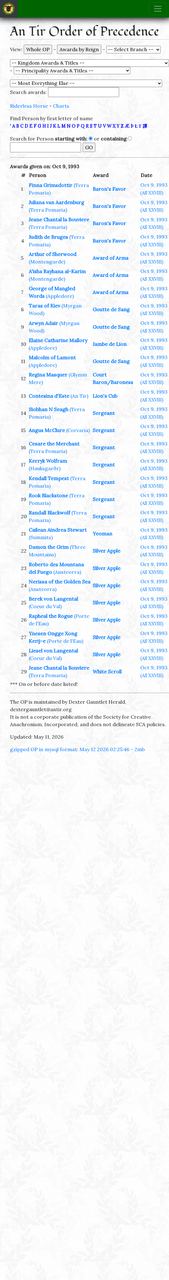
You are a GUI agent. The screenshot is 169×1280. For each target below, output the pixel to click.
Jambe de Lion (110, 344)
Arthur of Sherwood (52, 254)
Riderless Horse (29, 106)
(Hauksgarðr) (44, 468)
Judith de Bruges (48, 237)
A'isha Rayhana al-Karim (57, 271)
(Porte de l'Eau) (65, 641)
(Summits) (41, 537)
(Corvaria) (78, 430)
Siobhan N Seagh (48, 409)
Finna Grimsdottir (50, 185)
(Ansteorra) (67, 572)
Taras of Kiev (44, 306)
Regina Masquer (48, 375)
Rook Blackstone (48, 495)
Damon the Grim (49, 547)
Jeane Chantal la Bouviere (59, 219)
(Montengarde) (47, 261)
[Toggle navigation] (158, 8)
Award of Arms (110, 258)
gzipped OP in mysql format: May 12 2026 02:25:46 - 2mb (77, 749)
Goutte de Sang (111, 309)
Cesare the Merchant (54, 444)
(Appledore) (60, 296)
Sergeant (104, 413)
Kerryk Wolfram (48, 461)
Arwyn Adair (43, 323)
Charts (61, 106)
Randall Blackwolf (49, 513)
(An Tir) (79, 396)
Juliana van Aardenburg (56, 202)
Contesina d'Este (49, 396)
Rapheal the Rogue (51, 616)
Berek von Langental (53, 599)
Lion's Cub (105, 396)
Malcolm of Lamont (52, 357)
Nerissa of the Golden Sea (59, 581)
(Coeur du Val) (45, 606)
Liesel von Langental (53, 650)
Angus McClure (47, 430)
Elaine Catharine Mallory (58, 340)
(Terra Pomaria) (48, 210)
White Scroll (107, 671)
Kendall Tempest (49, 478)
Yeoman (102, 533)
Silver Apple (106, 551)
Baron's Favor (109, 189)
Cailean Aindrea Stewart (58, 530)
